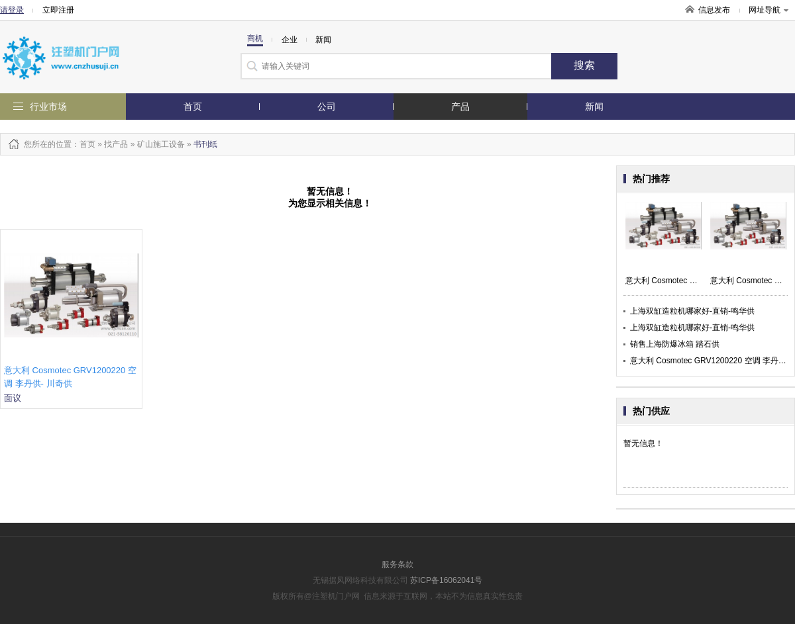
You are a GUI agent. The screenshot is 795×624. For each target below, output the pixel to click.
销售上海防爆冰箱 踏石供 (674, 344)
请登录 (12, 10)
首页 (193, 106)
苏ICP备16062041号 (446, 580)
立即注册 (58, 10)
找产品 (116, 144)
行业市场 (48, 106)
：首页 (83, 144)
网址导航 (768, 10)
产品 (460, 106)
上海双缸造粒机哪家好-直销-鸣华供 (692, 311)
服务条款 (397, 564)
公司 (326, 106)
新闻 (594, 106)
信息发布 (714, 10)
